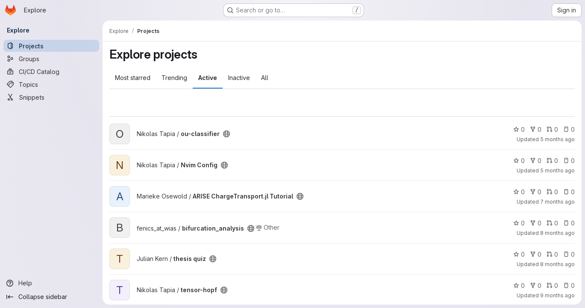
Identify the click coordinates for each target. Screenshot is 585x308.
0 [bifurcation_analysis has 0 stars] (519, 223)
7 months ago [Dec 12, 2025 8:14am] (557, 201)
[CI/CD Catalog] (51, 71)
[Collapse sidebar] (51, 297)
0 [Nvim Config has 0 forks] (535, 160)
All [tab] (264, 77)
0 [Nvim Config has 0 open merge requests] (552, 160)
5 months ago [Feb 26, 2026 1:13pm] (557, 170)
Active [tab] (207, 77)
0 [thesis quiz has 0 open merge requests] (552, 254)
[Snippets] (51, 97)
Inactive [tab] (239, 77)
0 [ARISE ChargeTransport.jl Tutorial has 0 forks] (535, 191)
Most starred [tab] (132, 77)
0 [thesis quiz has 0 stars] (519, 254)
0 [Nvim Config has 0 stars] (519, 160)
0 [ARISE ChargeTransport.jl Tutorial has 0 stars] (519, 191)
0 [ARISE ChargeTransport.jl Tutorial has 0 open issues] (569, 191)
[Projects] (51, 46)
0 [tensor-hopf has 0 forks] (535, 285)
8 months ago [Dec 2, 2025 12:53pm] (557, 233)
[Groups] (51, 59)
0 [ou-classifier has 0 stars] (519, 129)
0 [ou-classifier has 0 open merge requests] (552, 129)
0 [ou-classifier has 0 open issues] (569, 129)
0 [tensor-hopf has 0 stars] (519, 285)
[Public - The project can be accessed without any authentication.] (226, 133)
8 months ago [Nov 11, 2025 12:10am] (557, 264)
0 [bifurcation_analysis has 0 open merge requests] (552, 223)
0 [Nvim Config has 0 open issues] (569, 160)
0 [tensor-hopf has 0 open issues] (569, 285)
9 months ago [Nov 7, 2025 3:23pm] (557, 295)
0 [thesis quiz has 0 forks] (535, 254)
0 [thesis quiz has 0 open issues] (569, 254)
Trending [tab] (174, 77)
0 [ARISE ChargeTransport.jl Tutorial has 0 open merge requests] (552, 191)
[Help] (51, 283)
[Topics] (51, 84)
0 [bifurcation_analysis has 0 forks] (535, 223)
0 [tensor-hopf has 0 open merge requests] (552, 285)
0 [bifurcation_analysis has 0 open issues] (569, 223)
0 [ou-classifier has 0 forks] (535, 129)
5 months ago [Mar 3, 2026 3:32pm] (557, 139)
